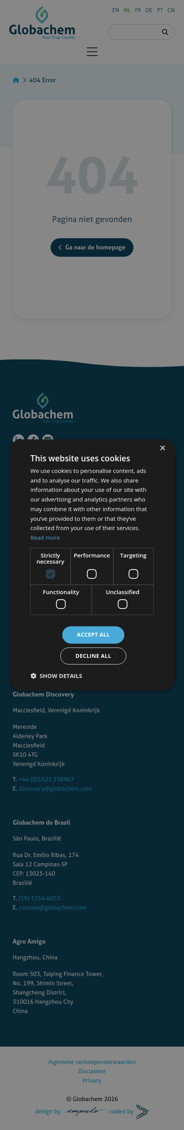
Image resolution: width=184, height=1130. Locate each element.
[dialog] (92, 565)
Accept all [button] (93, 635)
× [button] (162, 448)
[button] (56, 675)
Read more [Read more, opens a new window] (45, 537)
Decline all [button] (93, 655)
